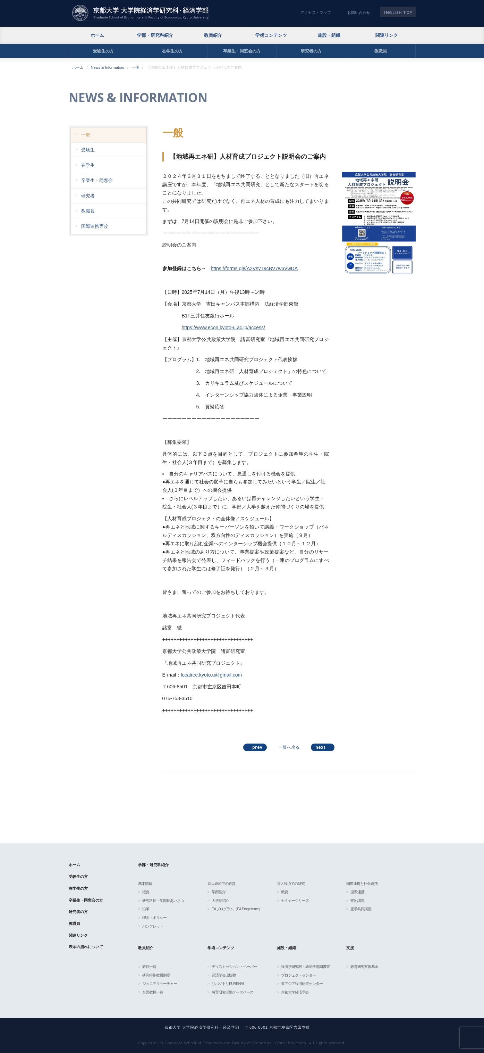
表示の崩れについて (86, 947)
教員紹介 (213, 35)
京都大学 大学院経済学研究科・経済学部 (140, 13)
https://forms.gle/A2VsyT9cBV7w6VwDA (254, 268)
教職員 (380, 51)
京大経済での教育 (221, 883)
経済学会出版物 (224, 975)
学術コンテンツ (271, 35)
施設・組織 (329, 35)
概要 (145, 892)
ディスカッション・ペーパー (234, 966)
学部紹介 (219, 892)
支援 (350, 948)
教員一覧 (149, 966)
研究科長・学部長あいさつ (163, 900)
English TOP (397, 12)
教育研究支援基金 (364, 966)
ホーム (97, 35)
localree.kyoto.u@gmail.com (211, 675)
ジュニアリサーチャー (159, 983)
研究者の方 (311, 51)
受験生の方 (103, 51)
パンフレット (152, 926)
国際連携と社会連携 (361, 883)
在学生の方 (172, 51)
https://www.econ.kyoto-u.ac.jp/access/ (223, 327)
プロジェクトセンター (298, 975)
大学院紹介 (220, 900)
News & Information (107, 67)
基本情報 (145, 883)
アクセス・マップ (315, 12)
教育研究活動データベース (232, 992)
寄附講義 (357, 900)
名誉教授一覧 (152, 992)
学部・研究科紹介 (155, 35)
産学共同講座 (360, 909)
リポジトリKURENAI (228, 983)
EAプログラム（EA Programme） (237, 909)
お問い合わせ (358, 12)
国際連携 (357, 892)
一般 (135, 67)
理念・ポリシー (154, 917)
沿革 (145, 909)
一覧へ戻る (289, 747)
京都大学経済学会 (295, 992)
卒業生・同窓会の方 (242, 51)
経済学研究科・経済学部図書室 (305, 966)
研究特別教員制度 (156, 975)
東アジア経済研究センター (302, 983)
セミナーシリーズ (295, 900)
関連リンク (386, 35)
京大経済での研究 (291, 883)
